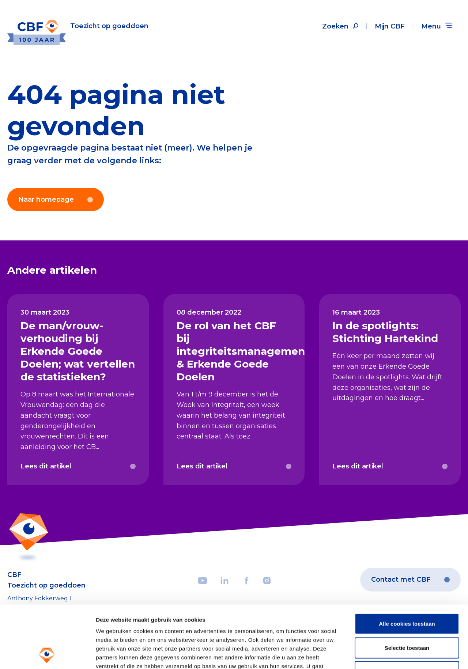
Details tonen (395, 654)
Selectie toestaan (407, 589)
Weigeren (407, 613)
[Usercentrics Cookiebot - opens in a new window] (47, 654)
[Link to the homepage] (77, 26)
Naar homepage (55, 199)
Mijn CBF (390, 26)
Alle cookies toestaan (407, 565)
